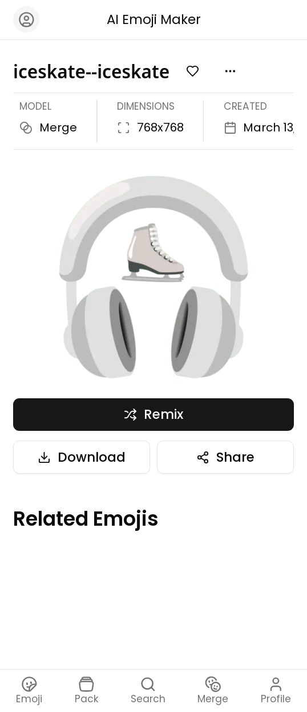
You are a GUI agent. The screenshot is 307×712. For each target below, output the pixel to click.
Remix (153, 414)
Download (81, 457)
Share (225, 457)
